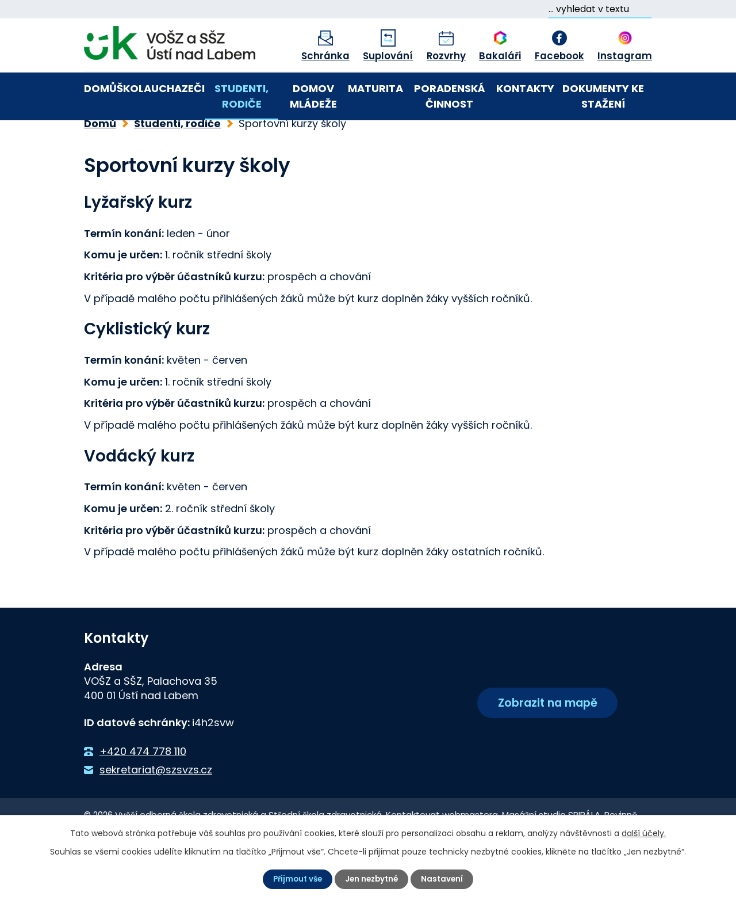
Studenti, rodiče (241, 96)
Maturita (375, 88)
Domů (100, 88)
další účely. (644, 832)
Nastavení (445, 878)
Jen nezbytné (372, 878)
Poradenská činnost (449, 96)
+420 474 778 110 (142, 790)
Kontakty (525, 88)
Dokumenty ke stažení (603, 96)
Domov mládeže (313, 96)
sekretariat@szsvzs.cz (155, 809)
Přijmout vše (295, 878)
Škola (134, 88)
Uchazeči (178, 88)
